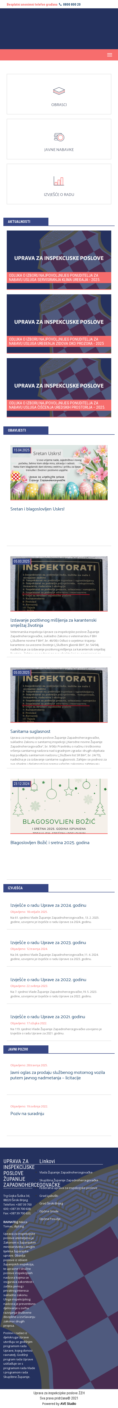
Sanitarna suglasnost (30, 731)
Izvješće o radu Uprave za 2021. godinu (47, 1017)
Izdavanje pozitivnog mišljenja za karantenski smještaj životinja (53, 623)
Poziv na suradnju (27, 1114)
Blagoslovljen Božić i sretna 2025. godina (49, 843)
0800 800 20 (69, 4)
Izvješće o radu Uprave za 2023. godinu (48, 943)
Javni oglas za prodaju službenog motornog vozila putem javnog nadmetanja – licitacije (57, 1075)
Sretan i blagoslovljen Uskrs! (37, 509)
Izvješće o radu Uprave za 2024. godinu (48, 905)
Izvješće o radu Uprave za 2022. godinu (48, 980)
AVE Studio (68, 1403)
